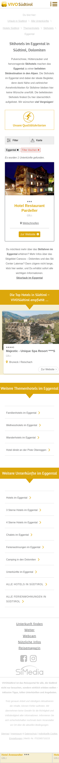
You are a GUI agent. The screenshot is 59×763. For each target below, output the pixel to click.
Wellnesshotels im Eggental (24, 425)
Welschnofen (30, 223)
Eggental (11, 150)
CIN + (29, 215)
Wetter (29, 630)
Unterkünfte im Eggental (22, 571)
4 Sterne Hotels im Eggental (24, 522)
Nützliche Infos (29, 642)
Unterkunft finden (29, 624)
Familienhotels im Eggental (23, 412)
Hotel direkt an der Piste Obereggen (28, 449)
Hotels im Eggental (19, 497)
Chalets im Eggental (20, 534)
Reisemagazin (29, 648)
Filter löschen (29, 150)
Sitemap (5, 733)
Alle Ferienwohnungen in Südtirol (26, 599)
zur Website (27, 234)
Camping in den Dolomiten (23, 559)
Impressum (16, 733)
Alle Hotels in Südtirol (27, 584)
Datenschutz (31, 733)
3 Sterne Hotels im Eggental (24, 509)
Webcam (29, 636)
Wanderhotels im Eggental (23, 437)
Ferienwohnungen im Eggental (25, 547)
